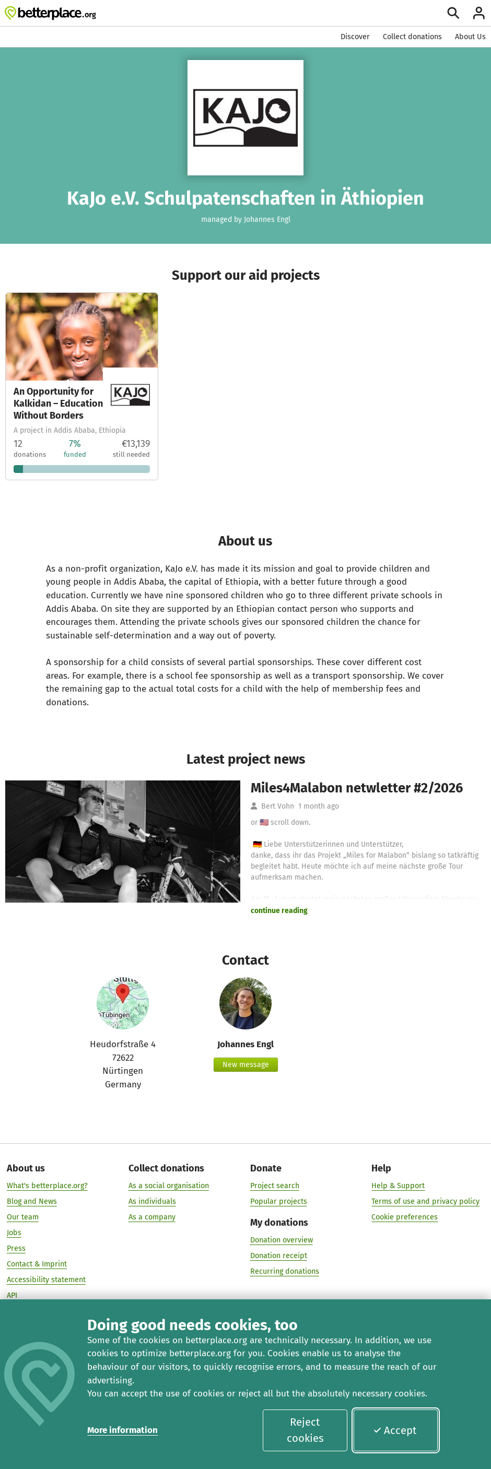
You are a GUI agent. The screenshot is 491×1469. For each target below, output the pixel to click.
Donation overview (281, 1240)
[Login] (479, 13)
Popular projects (278, 1201)
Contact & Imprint (37, 1264)
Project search (274, 1185)
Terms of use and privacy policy (425, 1201)
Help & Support (398, 1185)
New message (246, 1064)
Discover (355, 36)
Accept (394, 1430)
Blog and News (32, 1201)
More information (122, 1430)
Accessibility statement (46, 1280)
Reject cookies (305, 1430)
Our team (23, 1217)
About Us (470, 36)
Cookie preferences (404, 1217)
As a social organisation (168, 1185)
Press (16, 1248)
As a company (152, 1217)
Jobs (14, 1232)
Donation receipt (278, 1256)
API (12, 1296)
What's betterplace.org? (47, 1185)
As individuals (152, 1201)
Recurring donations (284, 1271)
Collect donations (412, 36)
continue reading (279, 910)
